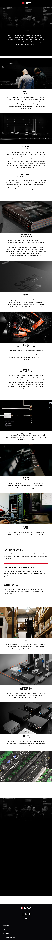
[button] (49, 3)
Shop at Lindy (5, 933)
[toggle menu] (3, 4)
